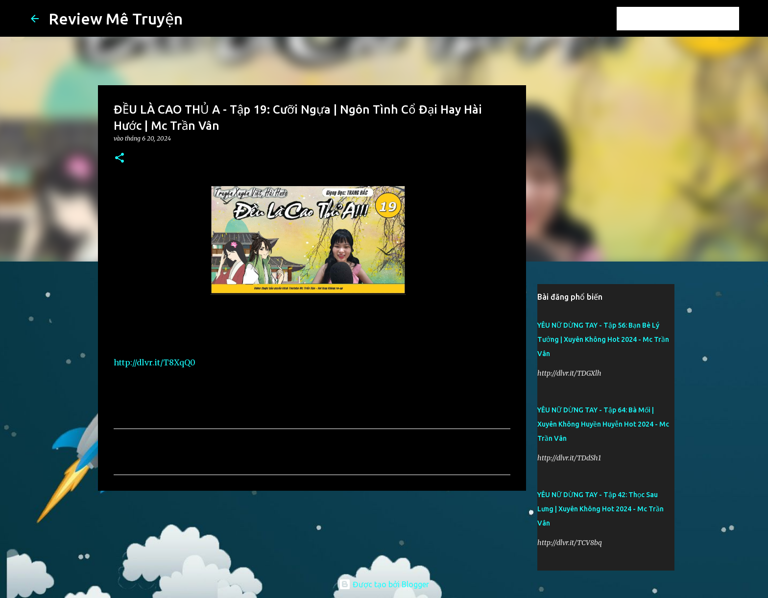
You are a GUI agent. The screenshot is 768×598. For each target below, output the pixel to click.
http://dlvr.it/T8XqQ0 (154, 362)
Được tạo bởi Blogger (384, 584)
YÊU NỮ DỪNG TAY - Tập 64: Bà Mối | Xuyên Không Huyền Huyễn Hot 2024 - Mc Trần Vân (603, 424)
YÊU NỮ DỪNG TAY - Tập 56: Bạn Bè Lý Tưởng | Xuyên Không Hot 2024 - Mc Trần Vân (603, 339)
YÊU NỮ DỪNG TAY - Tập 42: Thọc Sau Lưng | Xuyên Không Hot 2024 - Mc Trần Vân (600, 509)
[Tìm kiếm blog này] (687, 18)
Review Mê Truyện (115, 18)
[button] (119, 158)
